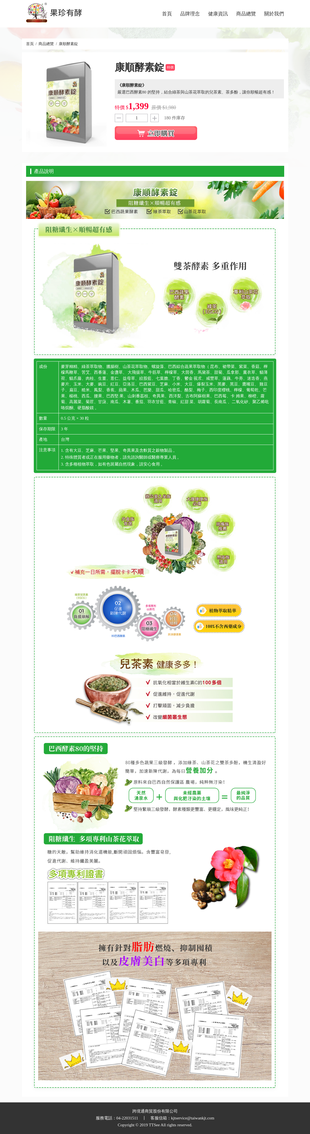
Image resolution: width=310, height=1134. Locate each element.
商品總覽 (246, 13)
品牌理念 (190, 13)
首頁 (167, 13)
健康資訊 (218, 13)
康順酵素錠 (68, 44)
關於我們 (274, 13)
